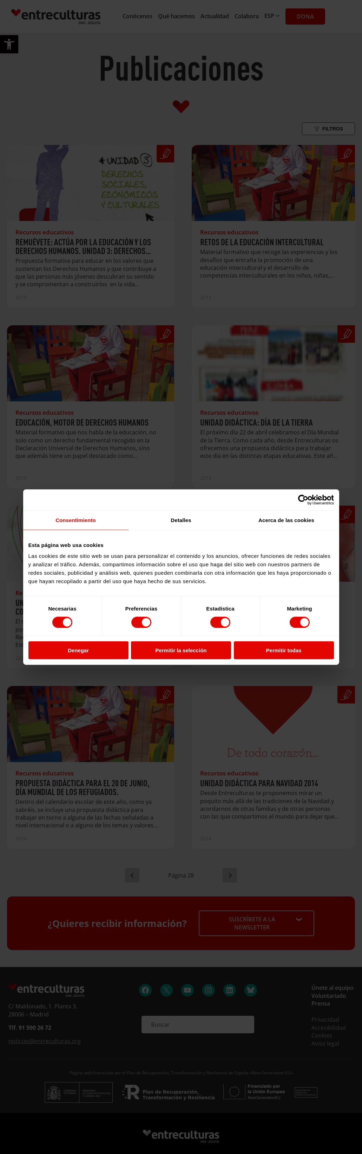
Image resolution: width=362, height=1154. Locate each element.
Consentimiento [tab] (75, 520)
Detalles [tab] (181, 520)
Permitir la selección (181, 650)
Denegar (78, 650)
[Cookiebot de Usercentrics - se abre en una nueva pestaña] (303, 499)
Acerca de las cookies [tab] (286, 520)
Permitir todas (284, 650)
